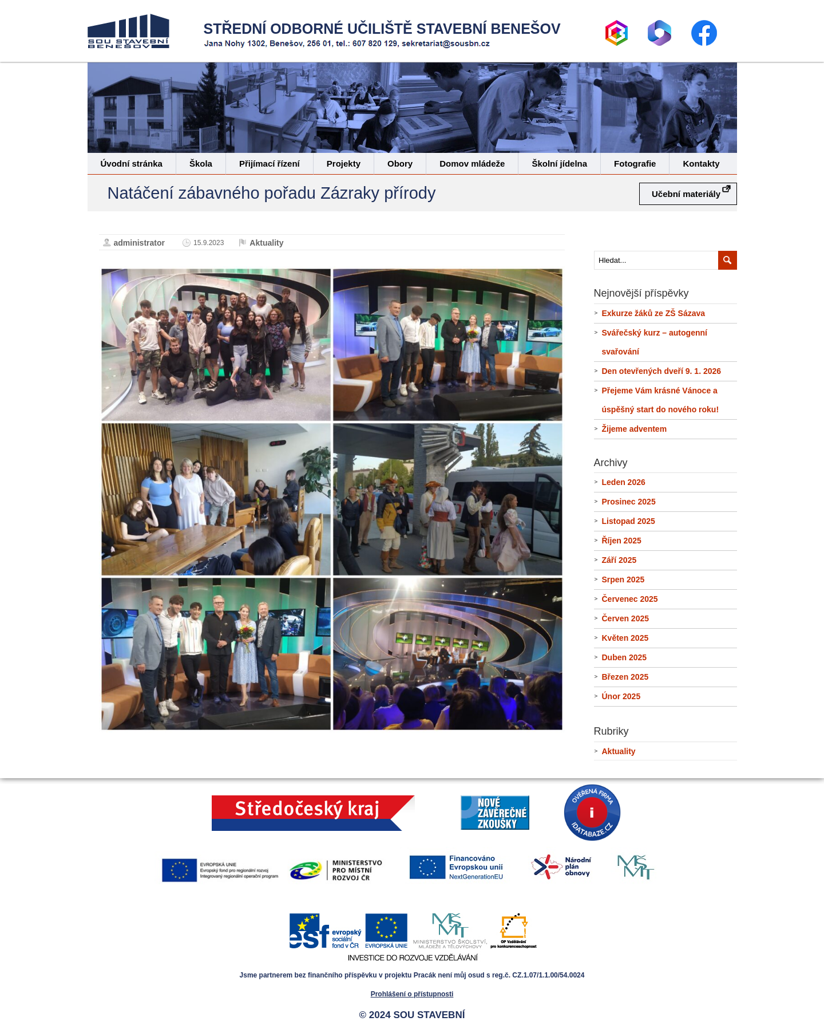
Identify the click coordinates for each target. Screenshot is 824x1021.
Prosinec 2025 (629, 501)
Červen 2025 (625, 618)
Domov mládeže (472, 163)
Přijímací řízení (269, 163)
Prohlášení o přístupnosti (412, 994)
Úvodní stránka (132, 163)
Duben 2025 (624, 657)
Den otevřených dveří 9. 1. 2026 (662, 371)
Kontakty (701, 163)
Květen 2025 (625, 637)
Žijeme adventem (634, 428)
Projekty (343, 163)
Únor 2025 (621, 696)
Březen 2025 (625, 676)
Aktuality (266, 242)
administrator (139, 242)
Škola (200, 163)
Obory (400, 163)
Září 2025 (619, 560)
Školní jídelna (559, 163)
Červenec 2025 (630, 599)
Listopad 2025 (628, 521)
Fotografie (635, 163)
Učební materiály (686, 194)
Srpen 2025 (623, 579)
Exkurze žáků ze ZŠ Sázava (654, 313)
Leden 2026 (623, 482)
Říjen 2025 (621, 540)
